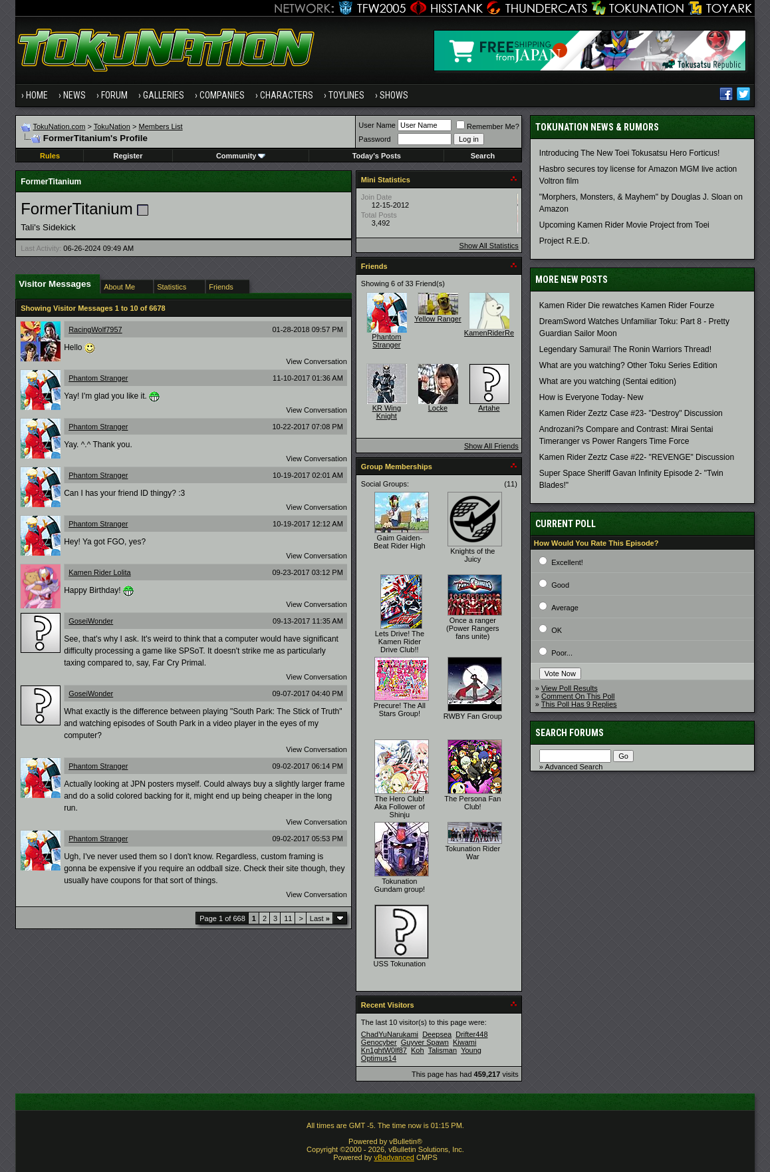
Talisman (442, 1050)
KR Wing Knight (386, 412)
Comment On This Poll (577, 696)
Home (37, 95)
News (74, 95)
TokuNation (112, 126)
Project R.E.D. (564, 241)
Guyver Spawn (425, 1042)
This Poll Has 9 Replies (579, 704)
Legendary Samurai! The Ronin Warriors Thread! (625, 349)
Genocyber (379, 1042)
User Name (377, 125)
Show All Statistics (489, 246)
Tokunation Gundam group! (399, 885)
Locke (438, 408)
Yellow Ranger (437, 319)
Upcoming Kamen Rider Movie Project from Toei (624, 225)
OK (556, 630)
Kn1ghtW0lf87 (384, 1050)
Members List (161, 126)
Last (320, 918)
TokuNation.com (59, 126)
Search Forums (569, 732)
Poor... (562, 653)
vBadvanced (394, 1157)
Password (374, 139)
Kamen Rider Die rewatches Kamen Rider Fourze (626, 305)
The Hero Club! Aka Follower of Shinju (399, 807)
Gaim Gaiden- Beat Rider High (400, 542)
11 (288, 918)
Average (564, 608)
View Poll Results (569, 688)
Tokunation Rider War (473, 853)
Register (127, 156)
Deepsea (436, 1034)
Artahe (488, 408)
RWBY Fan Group (473, 716)
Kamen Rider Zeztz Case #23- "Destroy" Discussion (631, 413)
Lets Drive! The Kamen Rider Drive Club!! (399, 642)
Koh (417, 1050)
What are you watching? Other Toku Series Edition (628, 365)
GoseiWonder (90, 621)
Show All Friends (491, 446)
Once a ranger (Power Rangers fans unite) (472, 628)
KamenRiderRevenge (499, 333)
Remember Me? (487, 126)
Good (560, 585)
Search (483, 156)
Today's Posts (376, 156)
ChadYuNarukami (389, 1034)
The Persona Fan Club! (472, 803)
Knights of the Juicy (472, 555)
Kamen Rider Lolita (99, 572)
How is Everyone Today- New (591, 397)
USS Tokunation (400, 964)
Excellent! (567, 562)
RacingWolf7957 (95, 329)
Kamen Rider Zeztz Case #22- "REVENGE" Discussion (636, 457)
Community (241, 156)
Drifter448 (471, 1034)
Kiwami (464, 1042)
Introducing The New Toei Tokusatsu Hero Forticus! (629, 153)
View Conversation (316, 361)
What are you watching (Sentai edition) (607, 381)
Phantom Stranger (98, 378)
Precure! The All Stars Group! (400, 709)
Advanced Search (573, 767)
